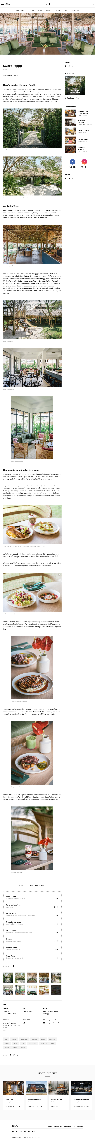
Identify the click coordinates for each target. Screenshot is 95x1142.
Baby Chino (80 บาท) (34, 486)
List (65, 10)
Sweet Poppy (26, 89)
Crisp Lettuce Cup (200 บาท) (15, 491)
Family (43, 1039)
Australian (10, 62)
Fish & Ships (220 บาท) (40, 493)
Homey (23, 1047)
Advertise (58, 1126)
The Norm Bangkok (81, 121)
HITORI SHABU (83, 139)
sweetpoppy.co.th (51, 1020)
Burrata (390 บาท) (28, 563)
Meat (23, 1043)
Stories (48, 10)
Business (67, 1126)
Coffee (84, 132)
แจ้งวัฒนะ (31, 1102)
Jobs (50, 1126)
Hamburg (85, 151)
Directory (75, 10)
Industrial (85, 115)
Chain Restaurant (37, 1106)
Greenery (34, 1039)
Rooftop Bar (89, 124)
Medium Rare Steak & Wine (83, 112)
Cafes (32, 10)
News (58, 10)
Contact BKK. (78, 1126)
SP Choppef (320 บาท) (27, 554)
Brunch (7, 1047)
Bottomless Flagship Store (81, 1100)
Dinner (15, 1047)
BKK (7, 4)
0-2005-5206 (27, 1011)
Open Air (14, 1039)
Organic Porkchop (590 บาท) (37, 622)
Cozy (52, 1043)
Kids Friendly (24, 1039)
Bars (40, 10)
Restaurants (20, 10)
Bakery (57, 1106)
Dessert (15, 1043)
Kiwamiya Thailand (81, 148)
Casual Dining (32, 1043)
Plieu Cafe (9, 1099)
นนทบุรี (5, 69)
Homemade (52, 1039)
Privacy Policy (38, 1137)
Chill (6, 1039)
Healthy (7, 1043)
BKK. (15, 1126)
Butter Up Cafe (56, 1099)
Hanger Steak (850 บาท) (41, 709)
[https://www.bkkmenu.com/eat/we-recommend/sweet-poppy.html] (17, 1054)
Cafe (16, 1106)
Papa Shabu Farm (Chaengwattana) (34, 1100)
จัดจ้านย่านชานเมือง (72, 98)
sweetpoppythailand (52, 1023)
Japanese (85, 141)
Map (4, 1029)
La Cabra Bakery (84, 130)
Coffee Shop (44, 1043)
